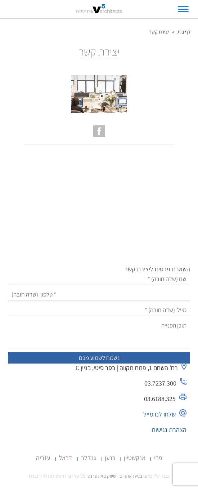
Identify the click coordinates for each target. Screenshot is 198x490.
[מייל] (99, 310)
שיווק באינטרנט (101, 476)
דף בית (183, 31)
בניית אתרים (131, 476)
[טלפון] (99, 294)
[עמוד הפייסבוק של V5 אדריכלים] (99, 131)
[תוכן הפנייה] (99, 334)
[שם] (99, 279)
